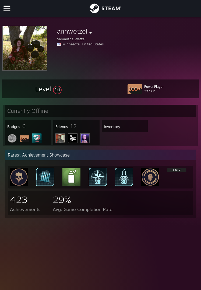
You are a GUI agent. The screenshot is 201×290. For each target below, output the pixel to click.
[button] (48, 89)
